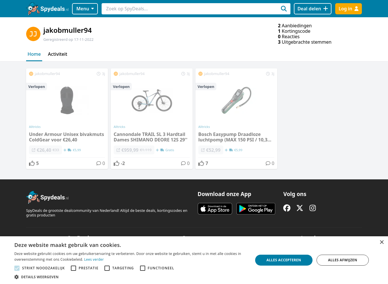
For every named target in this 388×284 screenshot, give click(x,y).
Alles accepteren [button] (284, 260)
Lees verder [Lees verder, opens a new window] (94, 259)
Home (34, 54)
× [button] (381, 242)
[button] (130, 277)
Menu (85, 8)
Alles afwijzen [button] (342, 260)
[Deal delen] (312, 8)
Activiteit (57, 54)
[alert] (194, 260)
